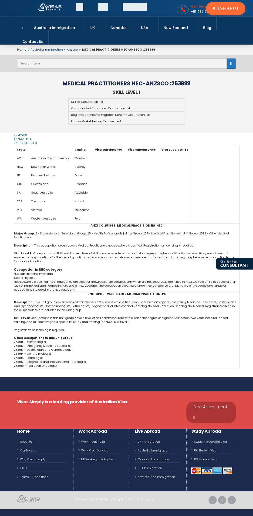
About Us (26, 442)
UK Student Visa (205, 450)
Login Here (228, 8)
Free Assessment (210, 412)
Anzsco (72, 49)
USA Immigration (150, 468)
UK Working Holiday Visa (98, 459)
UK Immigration (149, 442)
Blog (207, 27)
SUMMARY (20, 135)
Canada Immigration (153, 459)
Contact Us (32, 41)
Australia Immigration (57, 26)
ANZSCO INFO (23, 139)
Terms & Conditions (34, 477)
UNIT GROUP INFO (25, 143)
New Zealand (178, 26)
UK (95, 26)
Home (22, 49)
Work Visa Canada (94, 450)
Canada (120, 26)
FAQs (23, 468)
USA (147, 26)
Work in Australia (93, 442)
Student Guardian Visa (210, 442)
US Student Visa (205, 459)
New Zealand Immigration (156, 477)
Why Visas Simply (32, 459)
